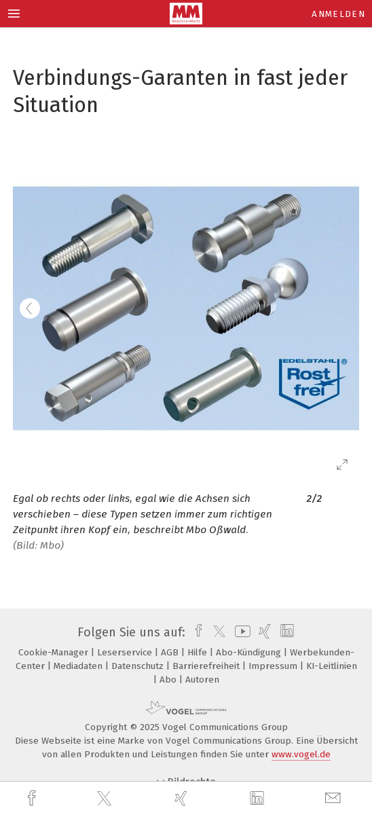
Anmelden (338, 14)
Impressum (274, 666)
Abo (169, 679)
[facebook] (33, 798)
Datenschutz (138, 666)
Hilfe (198, 652)
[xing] (182, 798)
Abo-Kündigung (250, 652)
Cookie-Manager (54, 652)
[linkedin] (258, 799)
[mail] (334, 798)
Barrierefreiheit (207, 666)
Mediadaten (79, 666)
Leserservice (126, 652)
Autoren (202, 679)
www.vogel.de (301, 754)
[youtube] (240, 632)
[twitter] (106, 798)
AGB (171, 652)
